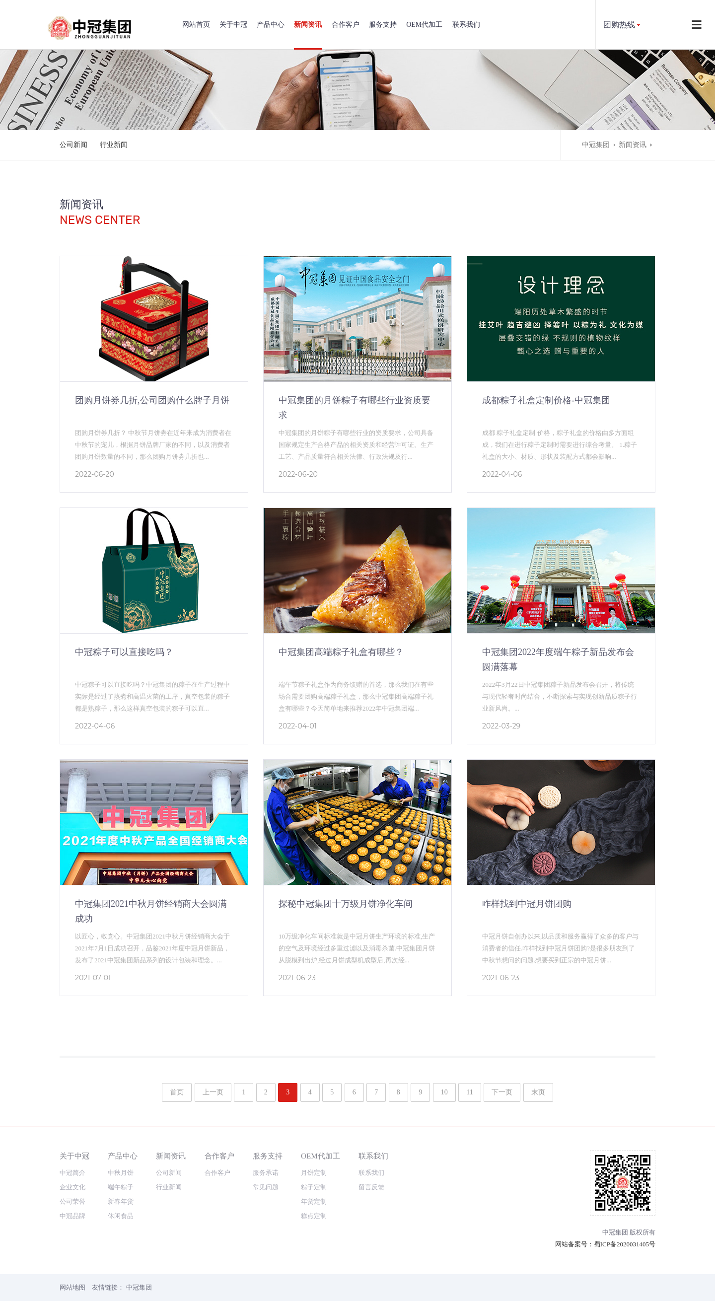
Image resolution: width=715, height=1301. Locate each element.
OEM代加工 (424, 24)
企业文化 (72, 1187)
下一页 (502, 1092)
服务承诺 (266, 1172)
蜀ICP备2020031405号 (624, 1244)
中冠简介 (72, 1172)
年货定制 (314, 1201)
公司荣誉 (72, 1201)
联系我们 (466, 24)
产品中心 (271, 24)
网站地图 (72, 1287)
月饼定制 (314, 1172)
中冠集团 (596, 144)
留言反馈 (371, 1187)
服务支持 (383, 24)
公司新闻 (73, 144)
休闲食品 (121, 1216)
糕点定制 (314, 1216)
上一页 (213, 1092)
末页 (538, 1092)
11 (469, 1092)
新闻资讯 (308, 24)
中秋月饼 (121, 1172)
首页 (177, 1092)
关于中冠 (233, 24)
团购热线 (619, 24)
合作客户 (345, 24)
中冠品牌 (72, 1216)
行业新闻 (114, 144)
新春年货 (121, 1201)
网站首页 (196, 24)
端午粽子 (121, 1187)
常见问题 (266, 1187)
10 (444, 1092)
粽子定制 (314, 1187)
